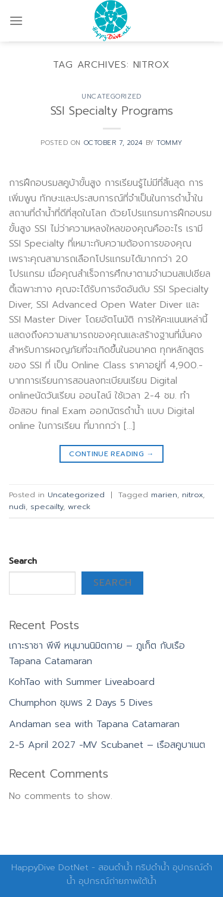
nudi (17, 506)
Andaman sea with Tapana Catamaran (94, 724)
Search (23, 560)
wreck (79, 506)
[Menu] (16, 20)
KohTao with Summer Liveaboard (82, 682)
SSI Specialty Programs (112, 110)
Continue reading (111, 454)
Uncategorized (111, 96)
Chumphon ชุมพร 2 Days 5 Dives (81, 703)
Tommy (169, 143)
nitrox (192, 494)
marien (164, 494)
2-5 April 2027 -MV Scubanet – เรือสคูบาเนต (107, 745)
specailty (46, 506)
